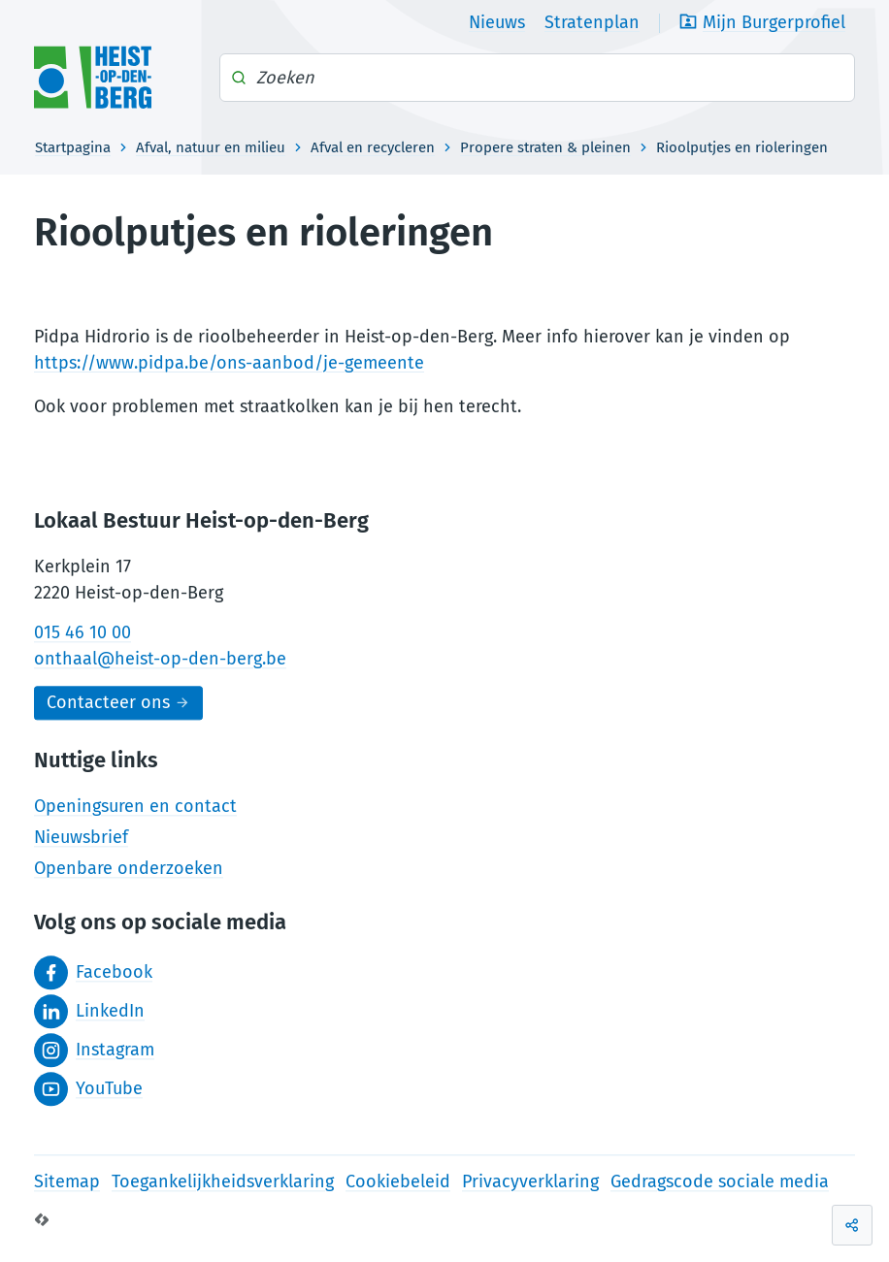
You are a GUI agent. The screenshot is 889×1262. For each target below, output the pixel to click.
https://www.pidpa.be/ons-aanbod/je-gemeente (229, 362)
